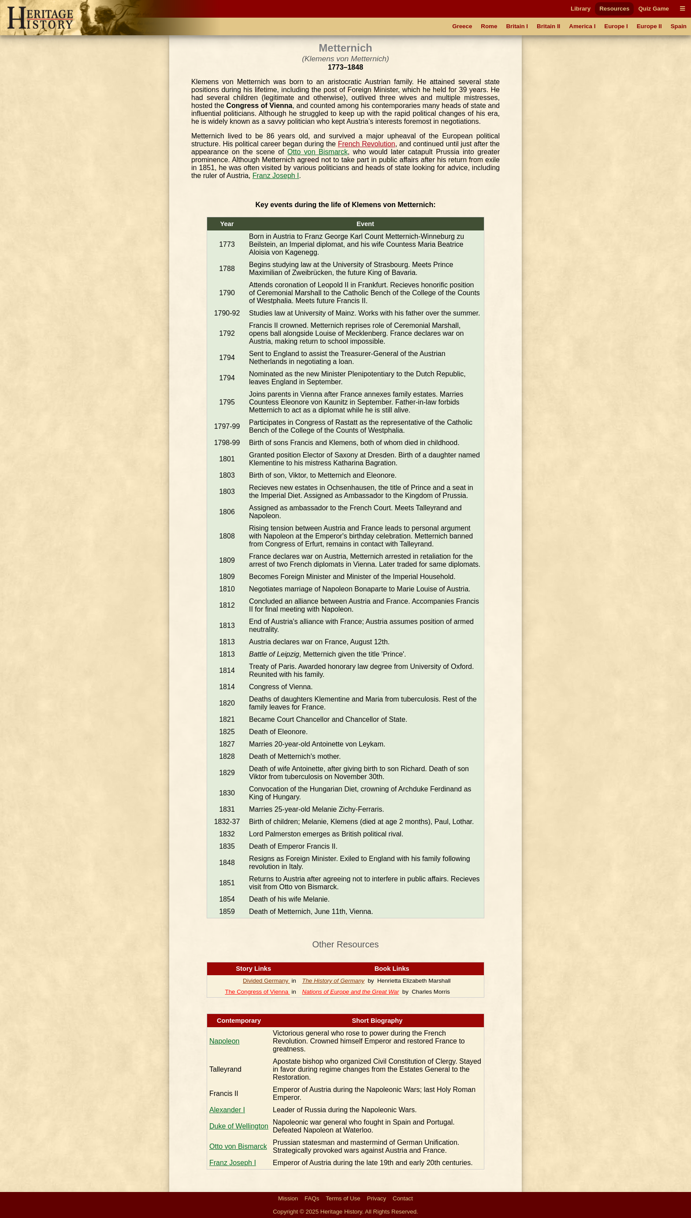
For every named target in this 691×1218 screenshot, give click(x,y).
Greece (462, 26)
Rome (489, 26)
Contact (403, 1198)
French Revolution (366, 144)
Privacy (376, 1198)
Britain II (548, 26)
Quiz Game (653, 8)
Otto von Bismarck (317, 152)
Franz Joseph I (276, 175)
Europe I (616, 26)
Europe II (649, 26)
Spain (679, 26)
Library (581, 8)
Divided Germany (266, 980)
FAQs (312, 1198)
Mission (288, 1198)
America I (582, 26)
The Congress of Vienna (257, 991)
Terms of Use (343, 1198)
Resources (614, 8)
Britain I (517, 26)
